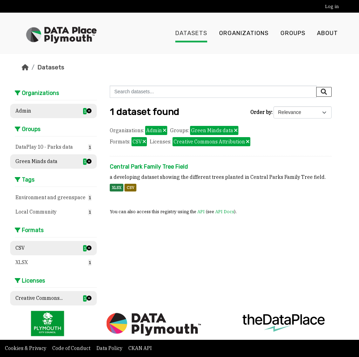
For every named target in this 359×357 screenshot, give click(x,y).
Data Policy (109, 348)
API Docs (224, 211)
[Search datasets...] (213, 92)
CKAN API (140, 348)
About (327, 33)
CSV (130, 187)
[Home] (25, 67)
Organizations (244, 33)
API (201, 211)
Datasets (191, 33)
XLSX (116, 187)
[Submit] (324, 92)
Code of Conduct (72, 348)
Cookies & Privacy (26, 348)
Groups (292, 33)
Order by (260, 112)
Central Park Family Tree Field (149, 166)
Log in (332, 6)
